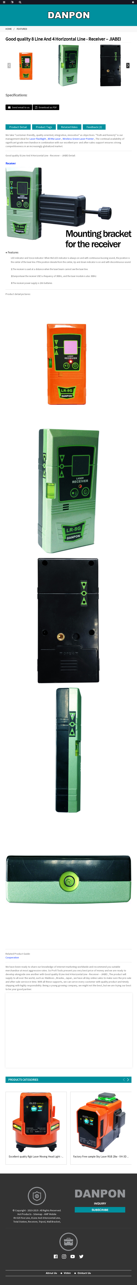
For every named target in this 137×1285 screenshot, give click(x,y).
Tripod (42, 1221)
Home (9, 28)
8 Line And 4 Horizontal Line (45, 1217)
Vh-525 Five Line (21, 1217)
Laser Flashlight (38, 138)
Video (67, 1273)
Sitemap (37, 1214)
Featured (22, 28)
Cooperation (12, 957)
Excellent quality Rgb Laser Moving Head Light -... (36, 1156)
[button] (128, 65)
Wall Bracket (53, 1221)
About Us (51, 1273)
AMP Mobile (50, 1214)
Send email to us (21, 107)
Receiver (11, 163)
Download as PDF (48, 107)
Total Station (20, 1221)
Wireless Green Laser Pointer (78, 138)
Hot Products (24, 1214)
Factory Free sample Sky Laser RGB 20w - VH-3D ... (101, 1156)
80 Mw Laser (54, 138)
